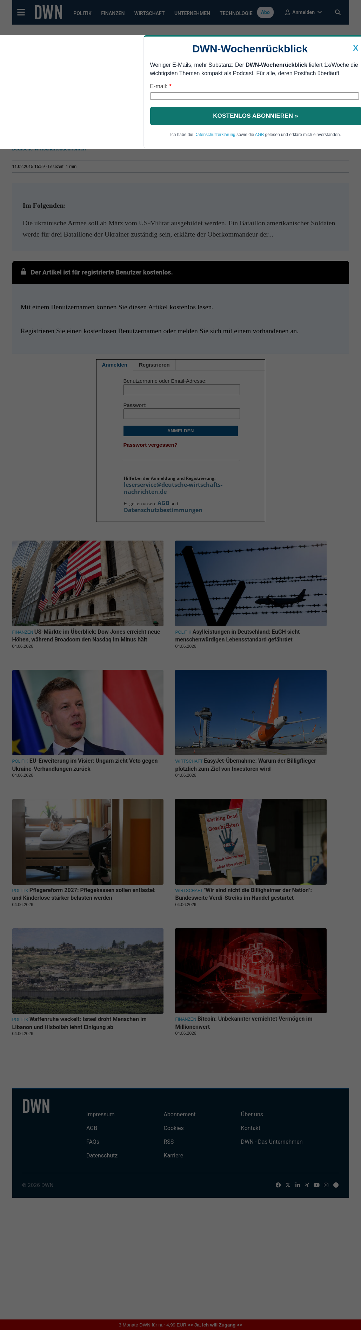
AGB (259, 134)
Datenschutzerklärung (214, 134)
